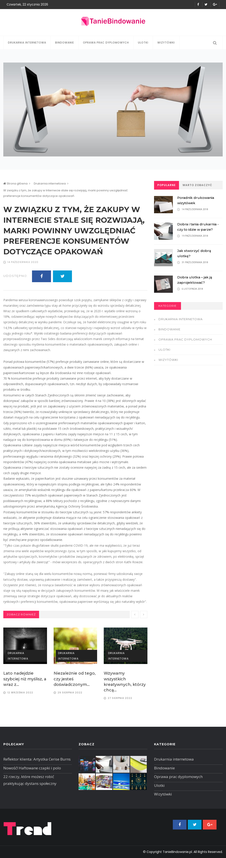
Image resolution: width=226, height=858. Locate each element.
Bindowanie (64, 42)
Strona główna (15, 183)
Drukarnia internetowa (27, 42)
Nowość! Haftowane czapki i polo (32, 767)
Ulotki (143, 42)
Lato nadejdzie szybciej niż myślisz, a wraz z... (24, 679)
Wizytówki (166, 42)
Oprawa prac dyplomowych (106, 42)
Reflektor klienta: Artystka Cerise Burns (37, 759)
